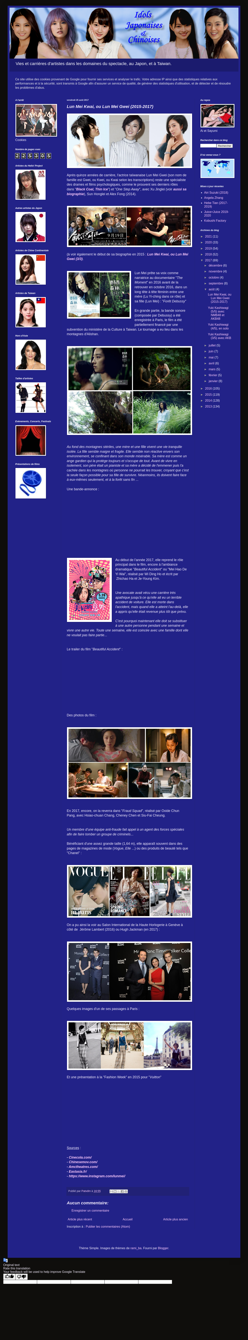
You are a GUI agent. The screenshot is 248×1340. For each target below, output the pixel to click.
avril (212, 363)
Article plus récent (80, 1219)
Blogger (163, 1248)
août (212, 289)
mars (212, 369)
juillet (213, 345)
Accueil (128, 1219)
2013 (209, 406)
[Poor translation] (21, 1277)
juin (211, 351)
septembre (216, 283)
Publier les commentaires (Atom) (108, 1226)
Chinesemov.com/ (83, 1162)
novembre (216, 271)
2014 (209, 400)
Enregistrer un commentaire (90, 1210)
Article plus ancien (175, 1219)
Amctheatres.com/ (83, 1167)
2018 (209, 254)
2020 (209, 242)
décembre (216, 265)
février (213, 375)
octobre (214, 277)
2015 (209, 394)
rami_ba (136, 1248)
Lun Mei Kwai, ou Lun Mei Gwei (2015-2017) (219, 298)
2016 (209, 388)
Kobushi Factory (215, 220)
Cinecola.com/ (80, 1157)
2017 (209, 260)
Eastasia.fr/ (78, 1171)
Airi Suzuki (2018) (216, 192)
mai (211, 357)
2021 (209, 236)
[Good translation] (9, 1277)
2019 (209, 248)
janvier (214, 381)
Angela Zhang (213, 197)
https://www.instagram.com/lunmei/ (97, 1176)
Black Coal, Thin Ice (92, 189)
